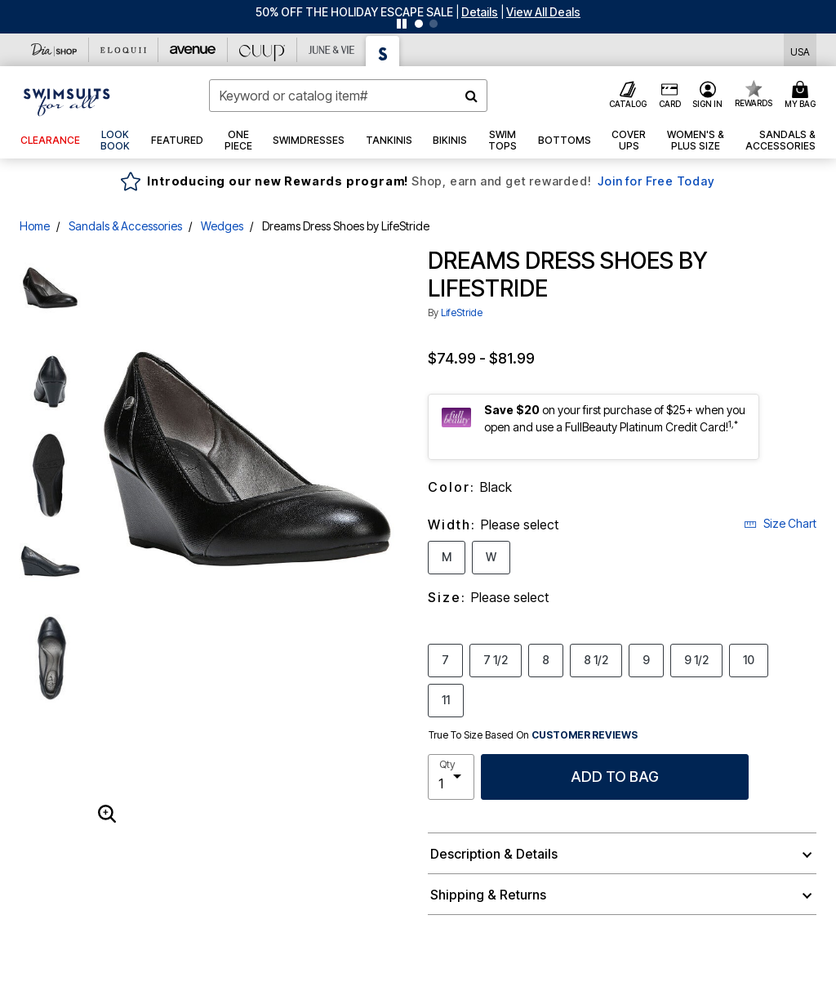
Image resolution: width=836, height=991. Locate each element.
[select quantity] (451, 777)
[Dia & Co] (54, 50)
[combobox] (348, 95)
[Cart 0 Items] (802, 95)
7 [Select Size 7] (445, 659)
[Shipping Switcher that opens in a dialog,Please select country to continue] (800, 50)
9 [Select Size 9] (646, 659)
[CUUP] (262, 50)
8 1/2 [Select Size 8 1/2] (596, 659)
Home (35, 226)
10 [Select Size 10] (748, 659)
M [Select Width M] (446, 556)
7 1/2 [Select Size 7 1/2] (495, 659)
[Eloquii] (123, 50)
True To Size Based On (533, 735)
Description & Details (494, 854)
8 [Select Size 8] (545, 659)
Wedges (222, 226)
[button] (479, 12)
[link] (116, 140)
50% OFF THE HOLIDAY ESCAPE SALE (354, 12)
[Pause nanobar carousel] (401, 23)
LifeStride (461, 312)
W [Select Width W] (491, 556)
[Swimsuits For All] (383, 51)
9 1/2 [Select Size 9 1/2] (696, 659)
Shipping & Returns (488, 894)
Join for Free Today (656, 181)
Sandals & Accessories (125, 226)
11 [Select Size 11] (446, 699)
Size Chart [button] (780, 523)
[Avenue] (193, 50)
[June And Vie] (332, 50)
